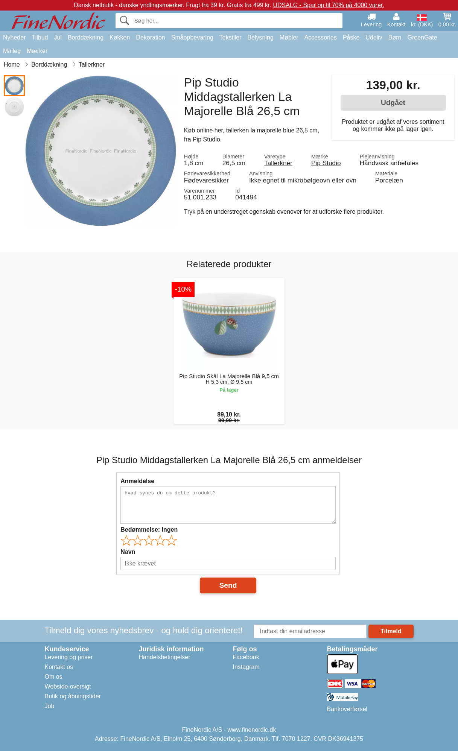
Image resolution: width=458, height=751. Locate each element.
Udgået (393, 102)
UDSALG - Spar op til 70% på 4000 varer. (328, 5)
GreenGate (422, 37)
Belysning (260, 37)
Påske (351, 37)
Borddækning (85, 37)
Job (50, 706)
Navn (127, 552)
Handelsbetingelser (164, 657)
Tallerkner (278, 163)
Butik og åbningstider (73, 696)
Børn (395, 37)
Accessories (320, 37)
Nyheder (14, 37)
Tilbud (40, 37)
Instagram (246, 667)
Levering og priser (69, 657)
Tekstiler (230, 37)
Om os (53, 676)
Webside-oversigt (68, 686)
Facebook (246, 657)
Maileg (12, 51)
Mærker (37, 51)
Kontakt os (59, 667)
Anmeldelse (137, 481)
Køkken (120, 37)
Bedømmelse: (149, 529)
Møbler (289, 37)
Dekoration (150, 37)
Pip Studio (326, 163)
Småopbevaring (192, 37)
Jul (57, 37)
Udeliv (373, 37)
